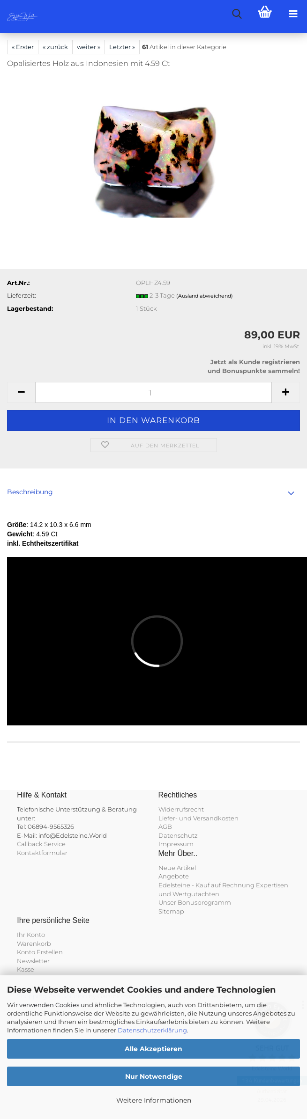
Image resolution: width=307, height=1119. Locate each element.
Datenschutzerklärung (152, 1030)
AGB (165, 826)
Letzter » (122, 47)
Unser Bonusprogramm (194, 902)
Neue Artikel (177, 867)
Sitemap (171, 911)
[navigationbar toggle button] (293, 14)
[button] (21, 392)
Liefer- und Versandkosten (198, 818)
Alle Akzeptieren (153, 1049)
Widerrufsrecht (181, 809)
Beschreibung (30, 492)
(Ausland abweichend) (204, 296)
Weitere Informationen (153, 1100)
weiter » (88, 47)
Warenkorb (34, 943)
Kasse (25, 969)
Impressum (176, 844)
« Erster (23, 47)
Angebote (173, 876)
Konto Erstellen (40, 952)
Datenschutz (178, 835)
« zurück (55, 47)
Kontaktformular (42, 852)
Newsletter (33, 961)
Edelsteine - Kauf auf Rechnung (206, 885)
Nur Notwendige (153, 1076)
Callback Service (41, 844)
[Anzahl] (153, 392)
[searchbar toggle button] (237, 14)
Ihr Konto (31, 934)
